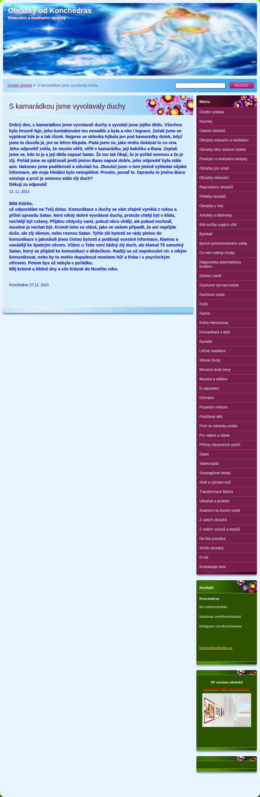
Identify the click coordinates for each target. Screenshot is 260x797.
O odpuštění (209, 388)
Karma (204, 313)
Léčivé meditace (212, 351)
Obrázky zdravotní (214, 178)
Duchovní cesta (212, 295)
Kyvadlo (205, 341)
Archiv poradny (211, 548)
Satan (204, 454)
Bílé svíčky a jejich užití (218, 225)
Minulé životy (209, 360)
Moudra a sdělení (213, 379)
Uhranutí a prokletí (214, 501)
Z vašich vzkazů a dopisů (219, 529)
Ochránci (206, 398)
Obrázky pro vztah (214, 168)
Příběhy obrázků (212, 196)
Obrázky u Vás (211, 206)
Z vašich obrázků (213, 520)
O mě (203, 557)
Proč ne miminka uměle (218, 426)
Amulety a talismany (215, 215)
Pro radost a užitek (214, 435)
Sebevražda (209, 463)
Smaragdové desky (215, 473)
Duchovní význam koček (219, 285)
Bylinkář (205, 234)
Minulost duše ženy (215, 370)
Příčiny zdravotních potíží (219, 445)
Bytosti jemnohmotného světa (223, 243)
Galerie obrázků (212, 131)
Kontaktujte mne (212, 567)
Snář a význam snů (215, 482)
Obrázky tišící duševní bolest (222, 149)
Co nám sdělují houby (217, 253)
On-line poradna (212, 539)
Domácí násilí (210, 276)
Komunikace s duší (214, 332)
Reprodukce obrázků (216, 187)
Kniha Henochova (213, 323)
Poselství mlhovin (213, 407)
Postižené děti (210, 417)
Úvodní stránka (20, 85)
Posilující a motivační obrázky (223, 159)
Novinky (205, 121)
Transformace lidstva (216, 492)
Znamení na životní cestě (219, 510)
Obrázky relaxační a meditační (223, 140)
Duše (203, 304)
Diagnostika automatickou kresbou (220, 264)
